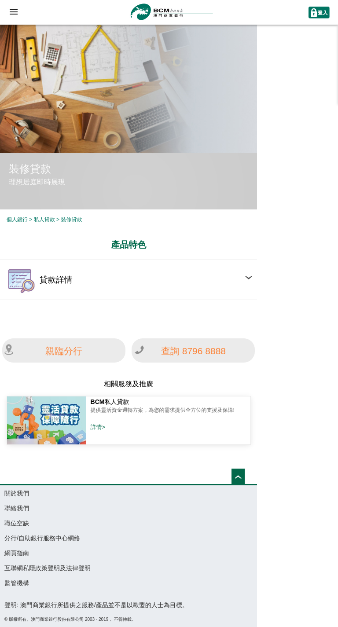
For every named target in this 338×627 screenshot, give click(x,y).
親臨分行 (63, 351)
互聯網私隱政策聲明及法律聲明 (47, 568)
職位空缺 (16, 523)
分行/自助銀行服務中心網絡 (42, 538)
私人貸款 (45, 219)
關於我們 (16, 493)
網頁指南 (16, 553)
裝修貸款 (71, 219)
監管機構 (16, 583)
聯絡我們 (16, 508)
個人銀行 (17, 219)
